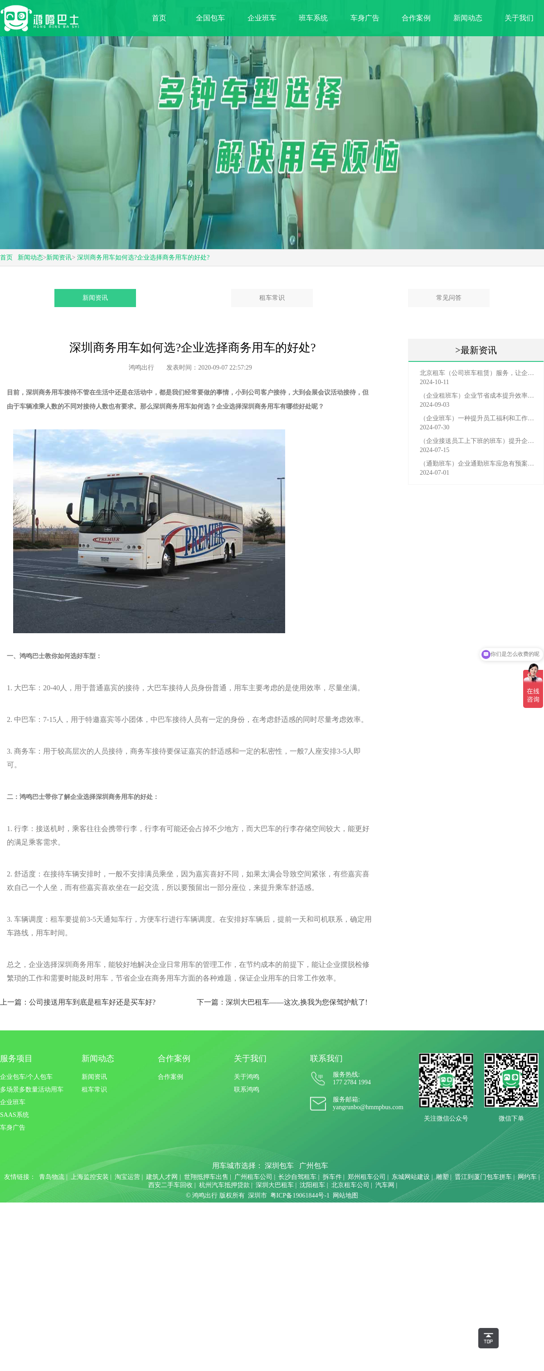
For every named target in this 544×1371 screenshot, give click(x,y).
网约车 (527, 1177)
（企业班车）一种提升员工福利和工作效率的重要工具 (478, 418)
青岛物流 (51, 1177)
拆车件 (332, 1177)
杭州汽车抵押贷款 (224, 1185)
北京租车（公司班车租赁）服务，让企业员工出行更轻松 (478, 373)
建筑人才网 (162, 1177)
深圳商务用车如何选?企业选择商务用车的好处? (143, 257)
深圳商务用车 (261, 406)
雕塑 (442, 1177)
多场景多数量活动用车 (31, 1089)
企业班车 (262, 18)
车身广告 (364, 18)
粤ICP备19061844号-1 (300, 1195)
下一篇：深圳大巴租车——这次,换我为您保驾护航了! (282, 1002)
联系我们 (326, 1058)
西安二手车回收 (170, 1185)
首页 (159, 18)
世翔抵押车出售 (206, 1177)
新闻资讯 (59, 257)
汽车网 (384, 1185)
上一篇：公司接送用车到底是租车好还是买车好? (77, 1002)
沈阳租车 (312, 1185)
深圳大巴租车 (275, 1185)
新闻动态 (467, 18)
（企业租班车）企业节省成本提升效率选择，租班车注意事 (478, 395)
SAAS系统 (14, 1114)
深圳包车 (279, 1165)
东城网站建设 (411, 1177)
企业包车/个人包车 (26, 1076)
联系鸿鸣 (246, 1089)
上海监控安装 (90, 1177)
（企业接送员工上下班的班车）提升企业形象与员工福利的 (478, 441)
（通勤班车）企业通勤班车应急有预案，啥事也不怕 (478, 463)
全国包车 (210, 18)
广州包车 (313, 1165)
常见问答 (448, 297)
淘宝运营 (127, 1177)
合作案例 (416, 18)
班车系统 (313, 18)
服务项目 (16, 1058)
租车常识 (272, 297)
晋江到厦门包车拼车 (483, 1177)
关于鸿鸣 (246, 1076)
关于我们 (519, 18)
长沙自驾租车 (297, 1177)
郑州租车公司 (367, 1177)
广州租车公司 (253, 1177)
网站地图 (345, 1195)
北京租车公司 (350, 1185)
